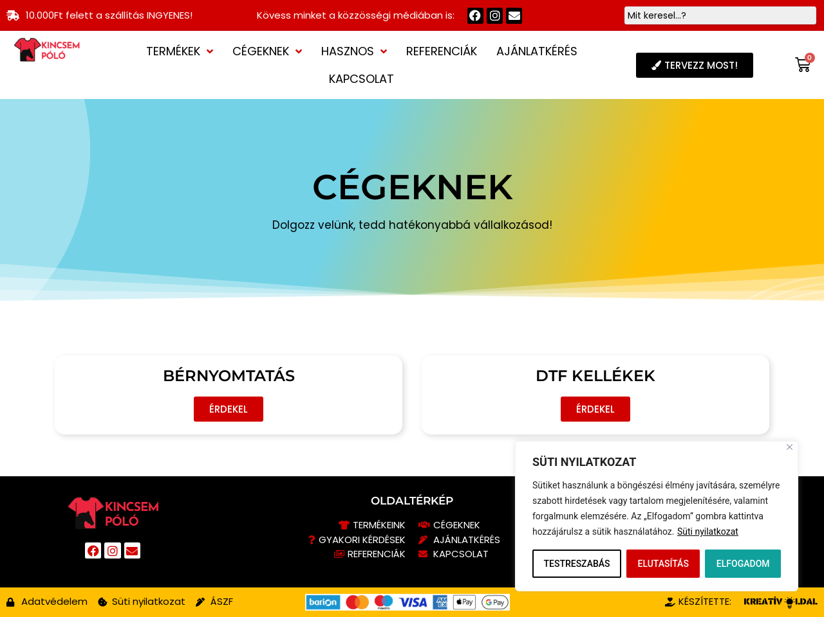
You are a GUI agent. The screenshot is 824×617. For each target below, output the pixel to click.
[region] (656, 516)
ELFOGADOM (743, 564)
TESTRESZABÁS (576, 564)
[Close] (789, 447)
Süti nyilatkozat (707, 531)
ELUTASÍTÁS (662, 564)
